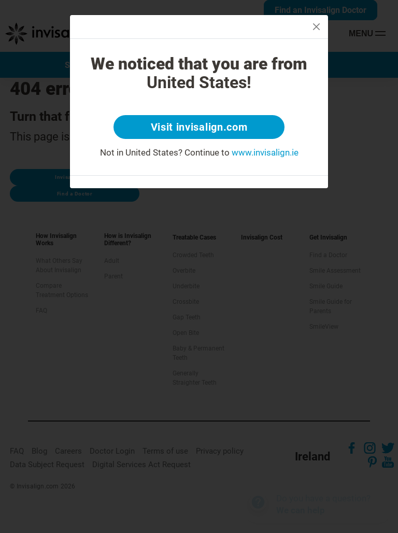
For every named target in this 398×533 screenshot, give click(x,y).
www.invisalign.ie (265, 152)
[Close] (316, 26)
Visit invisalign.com (199, 127)
